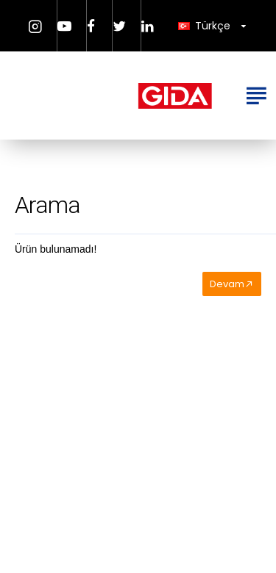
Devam (227, 284)
